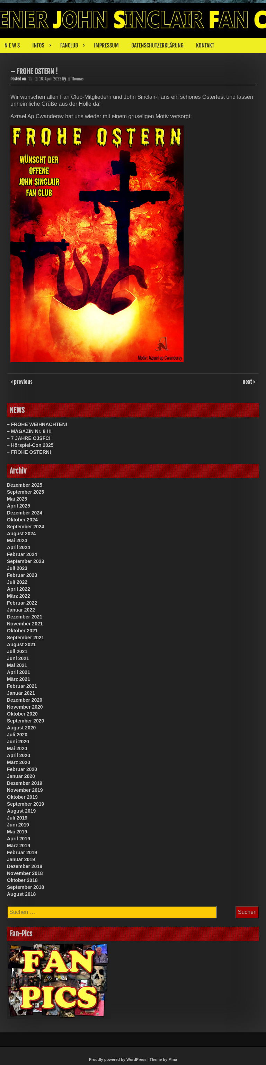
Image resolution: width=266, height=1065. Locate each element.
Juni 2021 (18, 658)
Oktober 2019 (22, 797)
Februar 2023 (22, 575)
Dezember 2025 (24, 485)
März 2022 (18, 596)
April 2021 (18, 672)
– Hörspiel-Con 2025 (30, 445)
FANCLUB (69, 45)
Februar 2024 (22, 554)
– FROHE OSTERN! (29, 452)
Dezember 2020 (24, 700)
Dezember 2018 (24, 866)
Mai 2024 (17, 540)
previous (22, 381)
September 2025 (25, 492)
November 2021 (25, 623)
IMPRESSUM (106, 45)
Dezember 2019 (24, 783)
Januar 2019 (21, 859)
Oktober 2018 (22, 880)
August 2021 (21, 644)
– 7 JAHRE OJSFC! (29, 438)
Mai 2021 (17, 665)
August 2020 (21, 727)
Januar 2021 (21, 693)
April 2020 (18, 755)
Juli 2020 (17, 734)
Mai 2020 (17, 748)
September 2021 (25, 637)
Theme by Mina (163, 1059)
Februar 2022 (22, 603)
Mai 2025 (17, 499)
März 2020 (18, 762)
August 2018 (21, 894)
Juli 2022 (17, 582)
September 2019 (25, 804)
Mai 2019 (17, 831)
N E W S (12, 45)
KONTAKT (205, 45)
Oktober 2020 (22, 714)
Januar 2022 (21, 610)
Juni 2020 (18, 741)
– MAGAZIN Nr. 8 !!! (29, 431)
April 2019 (18, 838)
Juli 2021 (17, 651)
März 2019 (18, 845)
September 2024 (25, 526)
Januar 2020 (21, 776)
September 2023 (25, 561)
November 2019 (25, 790)
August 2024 (21, 533)
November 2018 (25, 873)
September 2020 (25, 721)
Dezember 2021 (24, 617)
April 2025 (18, 506)
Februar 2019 (22, 852)
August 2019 (21, 811)
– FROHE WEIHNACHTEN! (37, 424)
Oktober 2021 (22, 630)
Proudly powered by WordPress (118, 1059)
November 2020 (25, 707)
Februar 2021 (22, 686)
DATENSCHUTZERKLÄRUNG (157, 45)
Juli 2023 (17, 568)
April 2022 (18, 589)
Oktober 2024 (22, 519)
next (248, 381)
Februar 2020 (22, 769)
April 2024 (18, 547)
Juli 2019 (17, 818)
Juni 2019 (18, 825)
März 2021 (18, 679)
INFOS (38, 45)
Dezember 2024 (24, 513)
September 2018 (25, 887)
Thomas (77, 78)
